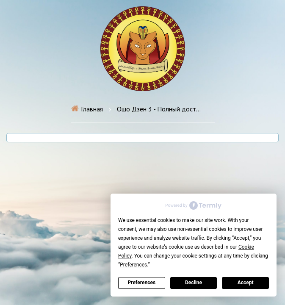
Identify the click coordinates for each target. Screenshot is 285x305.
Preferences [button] (133, 265)
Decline (193, 283)
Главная (87, 109)
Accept (246, 283)
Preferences (142, 283)
